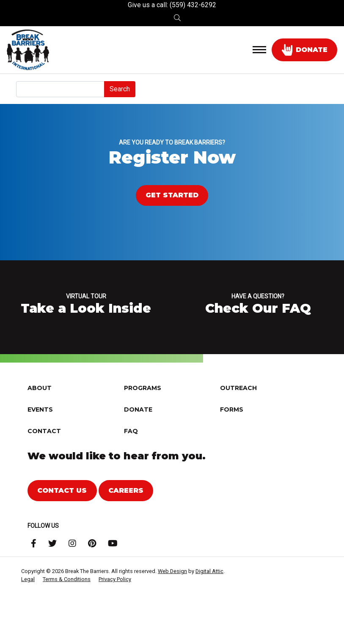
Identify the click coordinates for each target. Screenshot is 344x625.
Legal (28, 601)
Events (40, 431)
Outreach (238, 409)
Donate (138, 431)
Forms (231, 431)
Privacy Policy (115, 601)
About (40, 409)
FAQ (131, 452)
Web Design (172, 593)
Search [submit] (120, 89)
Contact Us (62, 512)
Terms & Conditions (67, 601)
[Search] (60, 89)
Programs (142, 409)
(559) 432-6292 (193, 5)
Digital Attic (209, 593)
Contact (44, 452)
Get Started (172, 195)
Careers (125, 512)
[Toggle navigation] (259, 50)
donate (304, 50)
